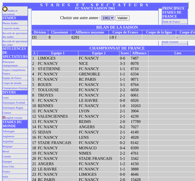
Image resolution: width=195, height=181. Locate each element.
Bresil (6, 151)
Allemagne (9, 131)
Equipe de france (12, 77)
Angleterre (8, 136)
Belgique (8, 146)
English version (12, 117)
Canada (7, 156)
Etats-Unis (8, 166)
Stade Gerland (170, 41)
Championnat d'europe (15, 87)
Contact (7, 112)
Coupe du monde (12, 82)
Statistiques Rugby (13, 107)
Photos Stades (10, 23)
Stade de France (171, 21)
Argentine (8, 141)
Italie (5, 176)
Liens (6, 97)
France (6, 171)
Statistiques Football (14, 102)
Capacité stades (11, 28)
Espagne (7, 161)
